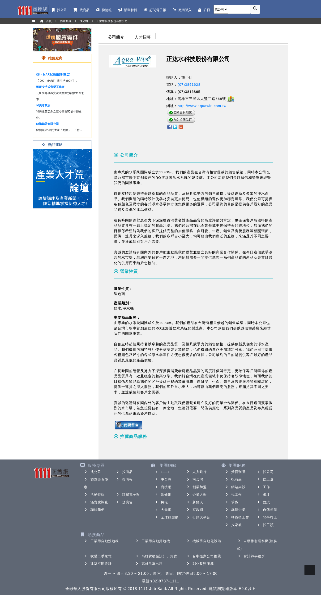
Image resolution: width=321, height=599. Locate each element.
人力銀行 (196, 472)
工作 (263, 487)
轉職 (161, 502)
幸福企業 (235, 510)
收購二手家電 (98, 556)
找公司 (92, 472)
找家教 (233, 525)
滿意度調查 (96, 502)
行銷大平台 (198, 517)
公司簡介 (116, 37)
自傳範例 (266, 510)
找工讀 (265, 525)
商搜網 (162, 487)
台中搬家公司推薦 (203, 556)
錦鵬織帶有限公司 (47, 124)
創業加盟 (196, 487)
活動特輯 (94, 494)
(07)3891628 (189, 84)
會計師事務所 (251, 556)
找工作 (233, 494)
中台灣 (162, 479)
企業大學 (196, 494)
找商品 (124, 472)
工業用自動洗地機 (101, 541)
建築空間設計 (98, 564)
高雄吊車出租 (149, 564)
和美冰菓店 (43, 105)
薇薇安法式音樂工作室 (50, 87)
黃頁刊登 (235, 472)
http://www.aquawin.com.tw (202, 106)
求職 (231, 502)
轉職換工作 (237, 517)
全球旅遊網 (166, 517)
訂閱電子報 (128, 494)
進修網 (162, 494)
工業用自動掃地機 (152, 541)
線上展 (265, 479)
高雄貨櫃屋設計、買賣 (156, 556)
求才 (263, 494)
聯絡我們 (94, 510)
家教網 (194, 510)
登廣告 (124, 502)
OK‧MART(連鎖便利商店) (53, 74)
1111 (162, 472)
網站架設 (235, 487)
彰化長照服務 (200, 564)
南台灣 (194, 479)
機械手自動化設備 (203, 541)
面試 (263, 502)
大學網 (162, 510)
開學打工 (266, 517)
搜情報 (124, 479)
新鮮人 (194, 502)
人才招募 (143, 37)
